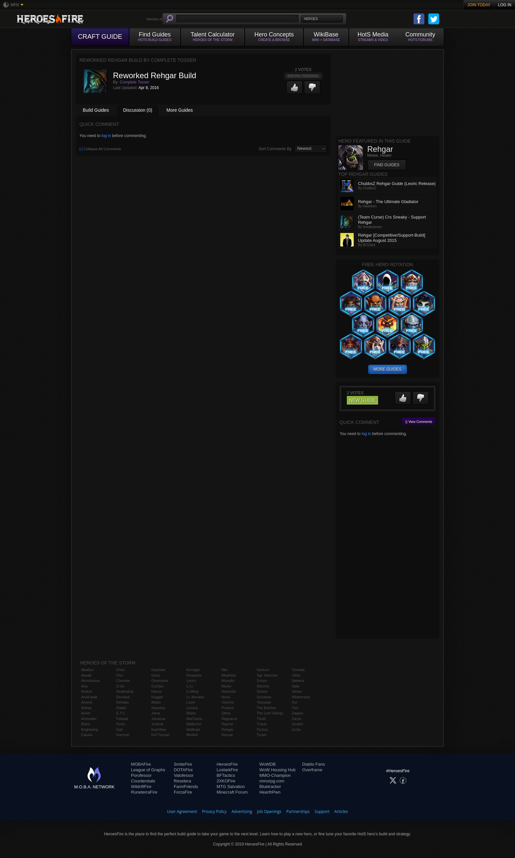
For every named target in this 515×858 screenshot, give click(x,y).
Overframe (312, 769)
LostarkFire (227, 769)
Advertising (242, 811)
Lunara (192, 708)
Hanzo (156, 691)
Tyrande (298, 670)
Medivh (192, 735)
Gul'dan (157, 686)
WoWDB (267, 764)
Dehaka (122, 702)
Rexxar (227, 735)
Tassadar (264, 702)
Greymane (159, 681)
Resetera (182, 780)
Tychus (262, 729)
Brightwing (89, 729)
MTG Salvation (230, 786)
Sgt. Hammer (267, 675)
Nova (225, 697)
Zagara (297, 713)
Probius (227, 708)
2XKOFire (225, 780)
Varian (297, 691)
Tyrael (261, 735)
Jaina (155, 713)
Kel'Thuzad (160, 735)
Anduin (86, 691)
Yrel (295, 708)
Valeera (298, 681)
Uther (296, 675)
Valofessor (183, 775)
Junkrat (157, 724)
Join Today (479, 5)
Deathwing (124, 691)
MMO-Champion (275, 775)
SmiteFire (183, 764)
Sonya (262, 681)
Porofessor (141, 775)
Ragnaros (229, 719)
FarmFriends (186, 786)
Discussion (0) (137, 110)
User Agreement (182, 811)
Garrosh (122, 735)
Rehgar (227, 729)
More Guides (180, 110)
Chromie (123, 681)
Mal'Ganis (195, 719)
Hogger (157, 697)
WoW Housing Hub (277, 769)
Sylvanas (264, 697)
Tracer (262, 724)
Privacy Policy (214, 811)
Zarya (296, 719)
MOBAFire (141, 764)
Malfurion (194, 724)
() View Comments (418, 422)
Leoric (191, 681)
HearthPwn (269, 792)
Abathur (87, 670)
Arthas (86, 708)
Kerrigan (193, 670)
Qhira (225, 713)
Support (322, 811)
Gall (119, 729)
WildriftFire (141, 786)
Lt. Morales (195, 697)
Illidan (156, 702)
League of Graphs (148, 769)
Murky (226, 686)
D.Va (120, 686)
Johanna (158, 719)
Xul (294, 702)
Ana (84, 686)
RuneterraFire (144, 792)
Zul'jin (296, 729)
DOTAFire (183, 769)
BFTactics (225, 775)
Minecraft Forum (232, 792)
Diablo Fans (313, 764)
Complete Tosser (134, 82)
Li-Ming (192, 691)
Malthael (193, 729)
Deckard (123, 697)
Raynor (227, 724)
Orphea (227, 702)
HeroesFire (226, 764)
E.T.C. (121, 713)
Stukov (262, 691)
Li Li (190, 686)
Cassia (86, 735)
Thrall (261, 719)
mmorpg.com (271, 780)
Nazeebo (228, 691)
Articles (341, 811)
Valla (296, 686)
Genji (155, 675)
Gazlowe (158, 670)
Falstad (122, 719)
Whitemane (301, 697)
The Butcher (266, 708)
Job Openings (269, 811)
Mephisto (228, 675)
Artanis (86, 702)
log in (106, 135)
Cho (119, 675)
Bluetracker (270, 786)
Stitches (263, 686)
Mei (224, 670)
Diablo (121, 708)
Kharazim (194, 675)
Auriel (85, 713)
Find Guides (386, 165)
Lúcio (191, 702)
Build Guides (96, 110)
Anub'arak (89, 697)
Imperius (158, 708)
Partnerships (298, 811)
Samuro (263, 670)
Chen (120, 670)
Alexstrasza (90, 681)
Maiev (191, 713)
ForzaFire (183, 792)
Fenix (120, 724)
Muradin (228, 681)
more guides (387, 369)
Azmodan (88, 719)
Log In (504, 5)
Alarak (86, 675)
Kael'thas (158, 729)
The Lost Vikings (270, 713)
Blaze (85, 724)
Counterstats (143, 780)
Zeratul (297, 724)
